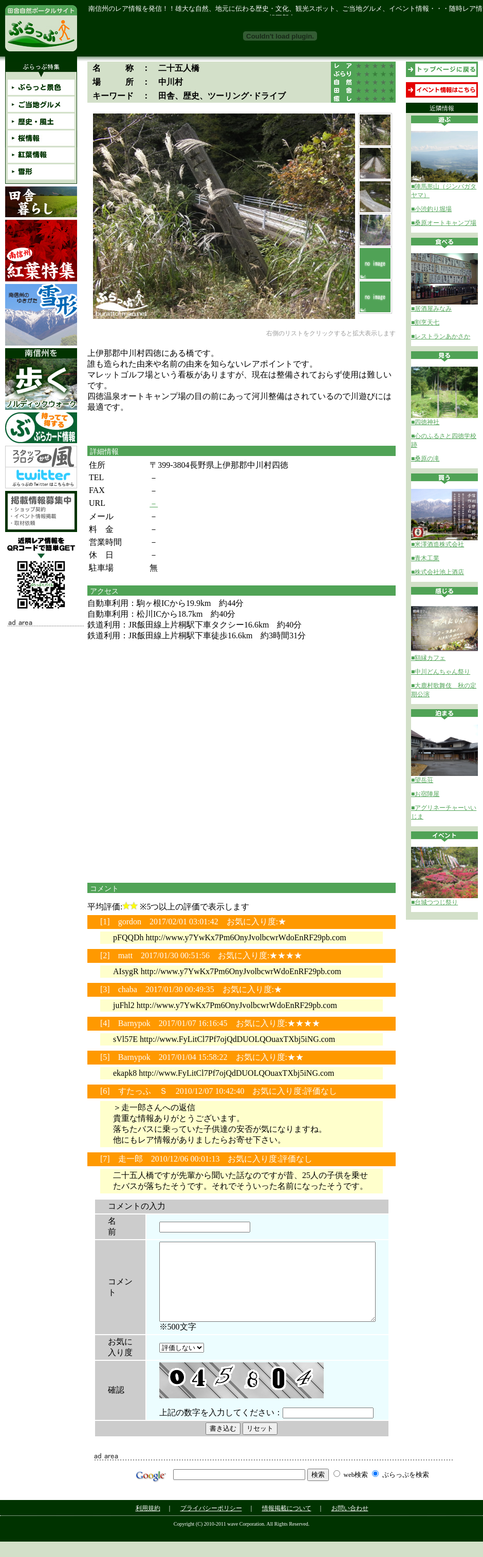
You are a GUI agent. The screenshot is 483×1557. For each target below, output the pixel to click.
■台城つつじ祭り (434, 902)
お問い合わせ (349, 1523)
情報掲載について (286, 1523)
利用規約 (148, 1523)
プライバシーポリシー (211, 1523)
